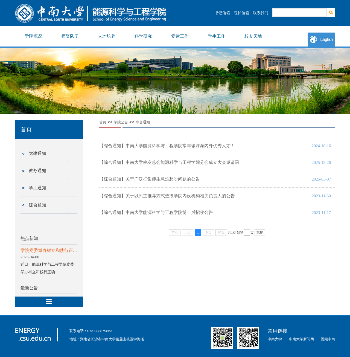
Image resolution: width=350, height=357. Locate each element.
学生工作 (216, 36)
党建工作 (180, 36)
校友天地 (253, 36)
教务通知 (37, 170)
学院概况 (33, 36)
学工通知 (37, 187)
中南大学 (275, 339)
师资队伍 (70, 36)
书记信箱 (222, 13)
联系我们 (260, 13)
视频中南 (328, 339)
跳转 (259, 232)
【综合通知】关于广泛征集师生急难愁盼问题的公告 (149, 179)
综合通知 (37, 205)
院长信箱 (241, 13)
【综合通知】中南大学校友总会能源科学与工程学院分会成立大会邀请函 (169, 162)
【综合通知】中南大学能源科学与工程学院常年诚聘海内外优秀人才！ (167, 145)
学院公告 (121, 122)
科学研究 (143, 36)
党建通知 (37, 153)
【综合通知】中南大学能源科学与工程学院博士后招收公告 (156, 212)
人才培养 (106, 36)
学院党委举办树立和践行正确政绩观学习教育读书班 (71, 250)
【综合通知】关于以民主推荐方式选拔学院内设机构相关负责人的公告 (167, 195)
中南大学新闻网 (301, 339)
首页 (102, 122)
